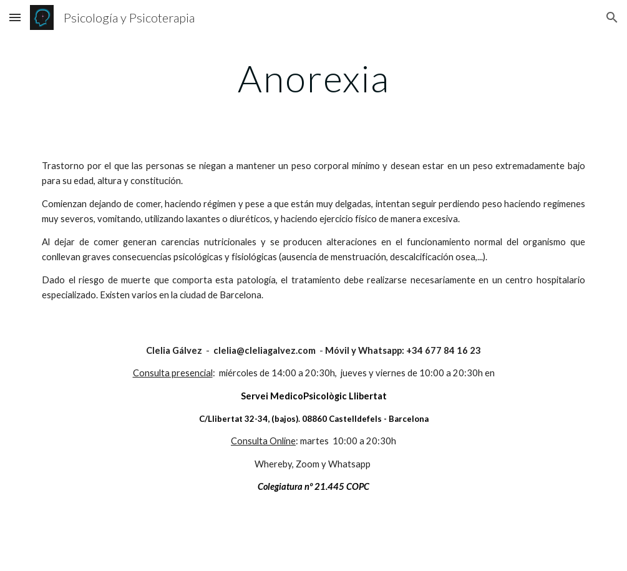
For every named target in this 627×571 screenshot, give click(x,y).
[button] (15, 17)
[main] (313, 78)
